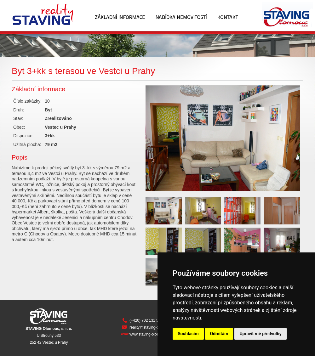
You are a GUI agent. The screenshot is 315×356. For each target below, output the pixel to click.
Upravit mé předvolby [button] (260, 333)
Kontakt (228, 15)
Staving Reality (44, 15)
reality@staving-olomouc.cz (152, 327)
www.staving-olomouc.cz (150, 334)
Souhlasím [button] (188, 333)
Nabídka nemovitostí (181, 15)
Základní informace (119, 15)
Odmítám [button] (219, 333)
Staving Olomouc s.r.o (279, 15)
